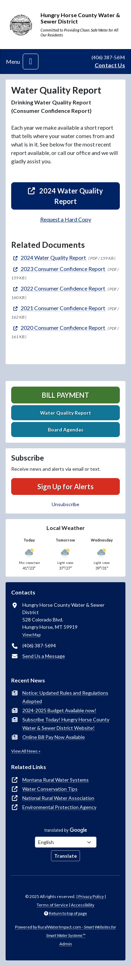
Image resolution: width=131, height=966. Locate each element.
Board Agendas (65, 430)
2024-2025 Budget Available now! (59, 710)
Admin (65, 943)
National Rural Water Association (58, 798)
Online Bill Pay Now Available (53, 737)
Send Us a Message (43, 656)
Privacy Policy (91, 896)
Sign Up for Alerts (65, 486)
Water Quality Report (65, 413)
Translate (65, 856)
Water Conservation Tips (50, 789)
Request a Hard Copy (65, 219)
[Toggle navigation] (30, 61)
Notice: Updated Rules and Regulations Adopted (65, 697)
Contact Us (110, 65)
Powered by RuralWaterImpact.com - (65, 931)
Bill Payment (65, 395)
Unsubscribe (65, 504)
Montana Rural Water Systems (55, 780)
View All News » (26, 751)
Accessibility (82, 904)
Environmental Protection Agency (59, 807)
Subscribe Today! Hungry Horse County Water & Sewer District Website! (65, 723)
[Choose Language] (65, 842)
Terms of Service (52, 904)
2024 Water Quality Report (65, 195)
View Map (31, 634)
